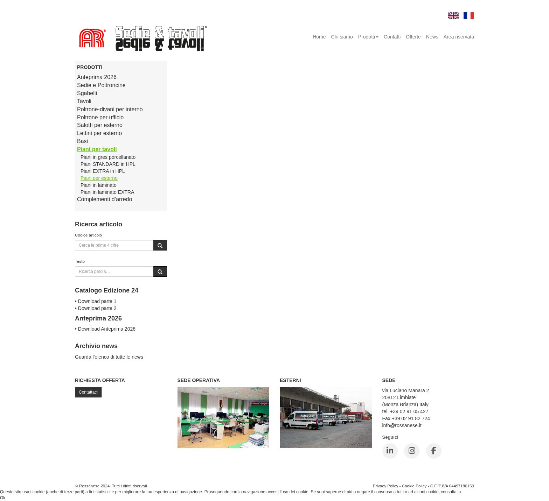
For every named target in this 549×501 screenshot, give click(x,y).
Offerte (413, 37)
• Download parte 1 (96, 301)
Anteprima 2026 (97, 77)
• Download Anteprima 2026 (105, 329)
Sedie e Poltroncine (101, 85)
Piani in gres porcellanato (108, 157)
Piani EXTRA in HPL (103, 171)
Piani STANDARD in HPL (108, 164)
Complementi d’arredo (104, 199)
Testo (80, 261)
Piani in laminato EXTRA (107, 192)
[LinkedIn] (390, 451)
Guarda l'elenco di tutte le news (109, 357)
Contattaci (88, 392)
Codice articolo (88, 235)
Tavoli (84, 101)
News (432, 37)
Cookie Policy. (475, 491)
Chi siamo (342, 37)
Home (319, 37)
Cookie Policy (414, 486)
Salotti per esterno (100, 125)
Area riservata (459, 37)
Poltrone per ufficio (100, 117)
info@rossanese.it (402, 425)
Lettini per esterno (99, 133)
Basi (82, 141)
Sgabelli (87, 93)
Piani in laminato (99, 185)
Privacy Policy (385, 486)
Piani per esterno (99, 178)
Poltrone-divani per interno (110, 109)
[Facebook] (434, 451)
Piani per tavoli (97, 149)
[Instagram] (411, 451)
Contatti (392, 37)
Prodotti (368, 37)
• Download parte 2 (96, 308)
